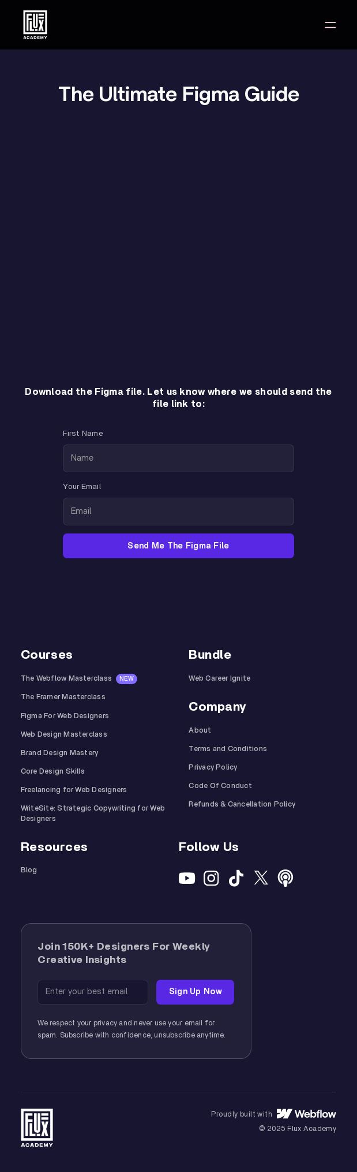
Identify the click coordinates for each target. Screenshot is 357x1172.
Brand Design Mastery (60, 753)
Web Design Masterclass (64, 734)
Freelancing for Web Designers (74, 790)
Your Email (82, 487)
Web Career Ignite (219, 678)
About (200, 730)
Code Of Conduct (220, 786)
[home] (35, 24)
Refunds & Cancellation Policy (242, 804)
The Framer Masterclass (63, 697)
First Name (83, 434)
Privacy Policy (213, 767)
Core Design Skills (53, 771)
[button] (331, 24)
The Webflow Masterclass (66, 678)
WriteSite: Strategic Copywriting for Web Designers (93, 814)
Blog (29, 870)
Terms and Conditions (228, 749)
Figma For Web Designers (65, 716)
